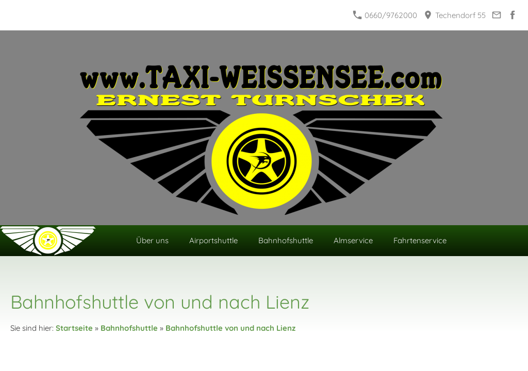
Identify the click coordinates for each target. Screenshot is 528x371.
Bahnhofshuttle (129, 328)
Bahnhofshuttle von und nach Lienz (230, 328)
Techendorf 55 (454, 15)
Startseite (74, 328)
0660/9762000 (385, 15)
